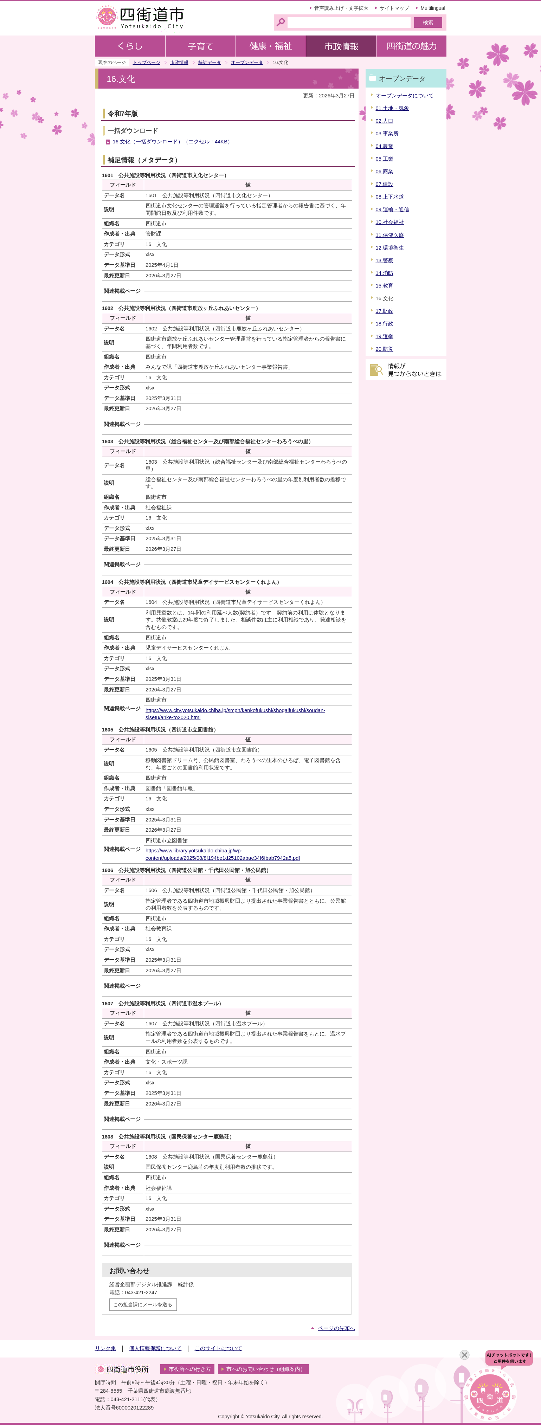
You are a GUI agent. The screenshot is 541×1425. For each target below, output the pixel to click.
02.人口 (384, 121)
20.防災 (384, 349)
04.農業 (384, 146)
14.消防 (384, 273)
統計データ (209, 62)
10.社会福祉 (390, 222)
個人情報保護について (155, 1348)
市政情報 (179, 62)
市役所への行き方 (190, 1369)
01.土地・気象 (392, 108)
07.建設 (384, 184)
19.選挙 (384, 336)
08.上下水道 (390, 197)
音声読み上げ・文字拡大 (341, 8)
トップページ (146, 62)
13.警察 (384, 260)
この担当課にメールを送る (142, 1304)
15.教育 (384, 286)
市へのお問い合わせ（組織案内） (265, 1369)
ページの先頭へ (336, 1328)
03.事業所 (387, 133)
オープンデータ (247, 62)
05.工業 (384, 159)
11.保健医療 (390, 235)
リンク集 (105, 1348)
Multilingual (432, 8)
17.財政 (384, 311)
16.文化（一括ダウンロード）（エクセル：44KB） (173, 141)
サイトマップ (394, 8)
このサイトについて (218, 1348)
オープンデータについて (405, 95)
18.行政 (384, 324)
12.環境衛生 (390, 248)
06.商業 (384, 171)
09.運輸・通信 (392, 209)
